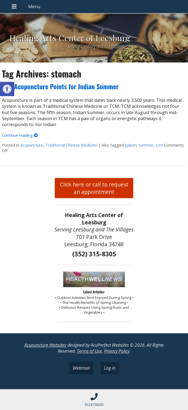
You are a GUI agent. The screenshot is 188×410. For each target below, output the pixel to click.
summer (146, 145)
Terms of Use (89, 351)
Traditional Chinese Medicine (71, 145)
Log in (109, 368)
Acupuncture (31, 145)
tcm (159, 145)
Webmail (81, 368)
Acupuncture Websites (45, 345)
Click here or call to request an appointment (94, 188)
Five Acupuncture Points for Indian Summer (60, 86)
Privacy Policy (116, 351)
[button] (7, 89)
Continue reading (20, 135)
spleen (131, 145)
